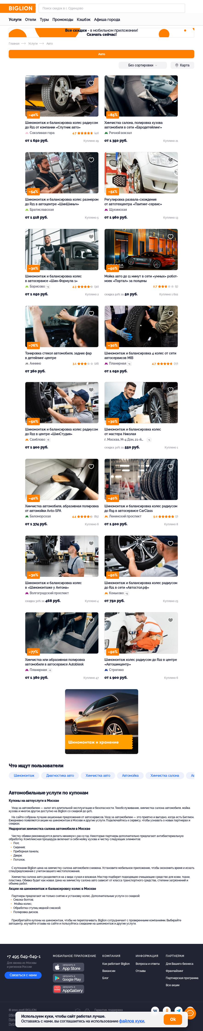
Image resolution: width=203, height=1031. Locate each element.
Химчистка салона (165, 775)
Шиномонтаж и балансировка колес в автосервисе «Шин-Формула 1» (53, 278)
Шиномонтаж (24, 775)
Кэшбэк (83, 19)
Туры (44, 19)
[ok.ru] (167, 1011)
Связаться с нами (23, 975)
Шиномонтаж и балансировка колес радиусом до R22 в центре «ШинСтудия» (61, 432)
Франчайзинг (174, 971)
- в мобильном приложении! (101, 32)
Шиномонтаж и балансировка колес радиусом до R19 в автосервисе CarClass (140, 508)
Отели (30, 19)
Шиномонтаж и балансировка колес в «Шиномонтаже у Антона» (53, 585)
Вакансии (108, 971)
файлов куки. (132, 1021)
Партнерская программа (182, 978)
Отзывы (141, 971)
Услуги (15, 19)
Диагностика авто (60, 775)
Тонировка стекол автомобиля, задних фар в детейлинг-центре (58, 355)
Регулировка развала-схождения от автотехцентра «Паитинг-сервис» (133, 202)
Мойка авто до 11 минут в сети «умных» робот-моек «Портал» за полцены (141, 278)
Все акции (172, 985)
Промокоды (62, 19)
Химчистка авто (98, 775)
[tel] (178, 1011)
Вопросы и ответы (148, 963)
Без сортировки (142, 65)
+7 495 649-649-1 (23, 956)
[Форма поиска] (112, 8)
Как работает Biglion (116, 963)
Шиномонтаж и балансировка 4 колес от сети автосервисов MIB (140, 355)
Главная (14, 43)
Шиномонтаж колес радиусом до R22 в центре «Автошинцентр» (140, 662)
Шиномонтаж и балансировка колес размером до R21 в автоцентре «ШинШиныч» (61, 202)
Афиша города (107, 19)
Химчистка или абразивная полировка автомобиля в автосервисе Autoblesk (55, 662)
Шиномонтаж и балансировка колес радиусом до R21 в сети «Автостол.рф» (140, 585)
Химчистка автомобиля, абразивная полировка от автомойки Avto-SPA (62, 508)
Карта (182, 65)
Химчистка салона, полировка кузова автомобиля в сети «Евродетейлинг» (133, 125)
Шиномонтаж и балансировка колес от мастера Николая (132, 432)
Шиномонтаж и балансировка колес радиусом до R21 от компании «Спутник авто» (61, 125)
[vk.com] (155, 1011)
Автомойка (130, 775)
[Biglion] (22, 8)
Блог (105, 978)
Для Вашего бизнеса (179, 963)
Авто (101, 54)
